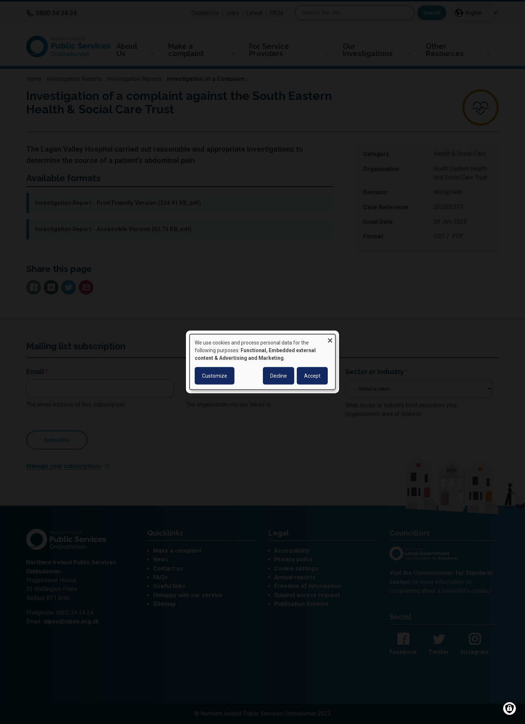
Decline (278, 376)
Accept (312, 376)
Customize (214, 376)
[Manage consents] (509, 708)
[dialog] (262, 362)
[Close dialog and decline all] (329, 338)
